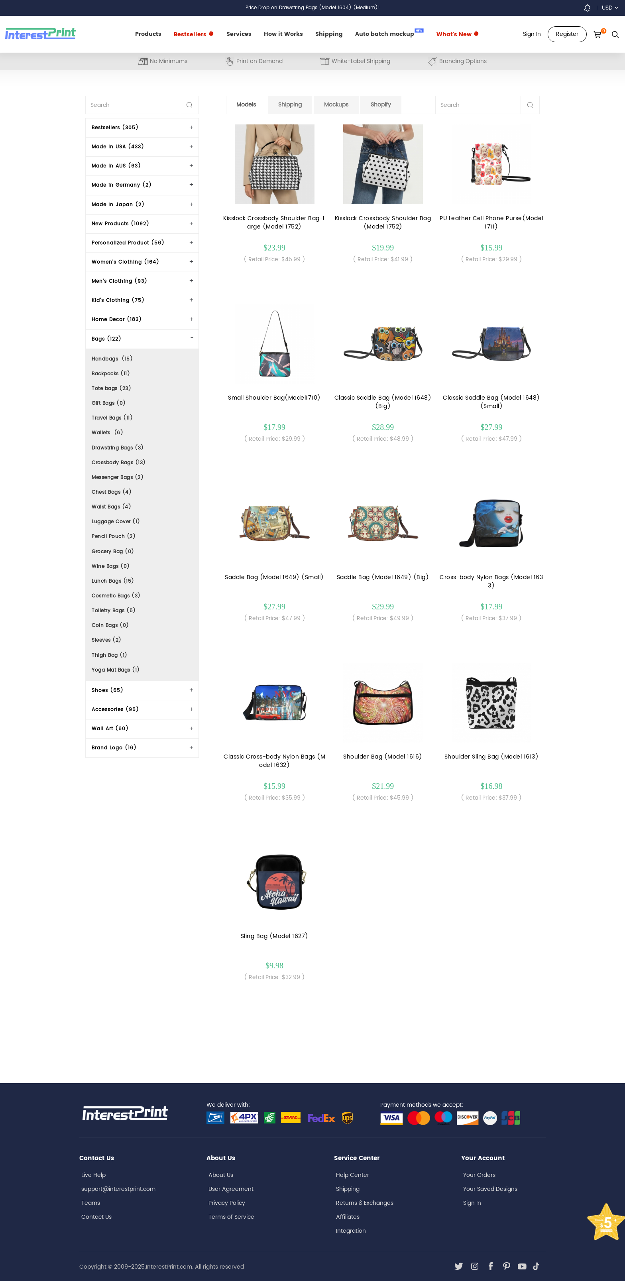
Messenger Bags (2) (117, 477)
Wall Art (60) (110, 729)
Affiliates (348, 1217)
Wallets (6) (107, 433)
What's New (457, 34)
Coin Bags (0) (110, 625)
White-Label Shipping (355, 61)
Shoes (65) (108, 690)
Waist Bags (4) (111, 507)
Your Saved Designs (490, 1189)
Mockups (336, 104)
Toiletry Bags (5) (114, 611)
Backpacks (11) (111, 374)
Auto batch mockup (389, 33)
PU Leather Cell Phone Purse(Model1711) (491, 222)
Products (148, 34)
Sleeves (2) (107, 640)
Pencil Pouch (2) (114, 536)
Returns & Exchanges (364, 1203)
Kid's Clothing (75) (118, 300)
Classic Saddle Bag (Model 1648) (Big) (383, 402)
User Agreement (231, 1189)
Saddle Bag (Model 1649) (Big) (383, 577)
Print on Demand (254, 61)
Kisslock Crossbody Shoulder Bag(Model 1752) (383, 222)
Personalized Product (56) (128, 243)
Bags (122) (107, 339)
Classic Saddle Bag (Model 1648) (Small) (491, 402)
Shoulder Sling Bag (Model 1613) (491, 756)
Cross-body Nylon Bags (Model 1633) (491, 581)
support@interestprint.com (118, 1189)
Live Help (93, 1175)
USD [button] (610, 7)
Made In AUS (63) (116, 166)
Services (239, 34)
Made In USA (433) (118, 147)
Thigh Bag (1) (110, 655)
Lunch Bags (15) (113, 581)
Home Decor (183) (117, 319)
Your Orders (479, 1175)
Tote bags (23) (111, 388)
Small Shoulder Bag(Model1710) (274, 397)
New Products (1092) (120, 224)
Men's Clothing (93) (119, 281)
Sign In (472, 1203)
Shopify (381, 104)
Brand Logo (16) (114, 748)
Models (246, 104)
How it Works (283, 34)
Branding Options (457, 61)
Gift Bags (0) (109, 403)
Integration (351, 1231)
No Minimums (162, 61)
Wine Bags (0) (111, 566)
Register (567, 34)
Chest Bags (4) (112, 492)
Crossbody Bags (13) (119, 463)
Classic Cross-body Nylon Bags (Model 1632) (274, 761)
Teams (90, 1203)
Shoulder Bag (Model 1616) (383, 756)
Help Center (352, 1175)
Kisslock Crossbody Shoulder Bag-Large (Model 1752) (274, 222)
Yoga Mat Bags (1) (116, 670)
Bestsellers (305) (115, 128)
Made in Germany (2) (122, 185)
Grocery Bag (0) (113, 552)
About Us (220, 1175)
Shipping (329, 34)
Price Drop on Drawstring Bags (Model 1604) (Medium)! (313, 8)
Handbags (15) (112, 359)
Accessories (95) (115, 709)
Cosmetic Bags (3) (116, 596)
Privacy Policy (226, 1203)
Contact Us (96, 1217)
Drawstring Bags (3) (118, 448)
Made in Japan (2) (118, 205)
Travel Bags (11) (112, 418)
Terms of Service (231, 1217)
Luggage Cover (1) (116, 522)
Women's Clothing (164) (125, 262)
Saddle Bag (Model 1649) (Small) (274, 577)
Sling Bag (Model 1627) (275, 936)
